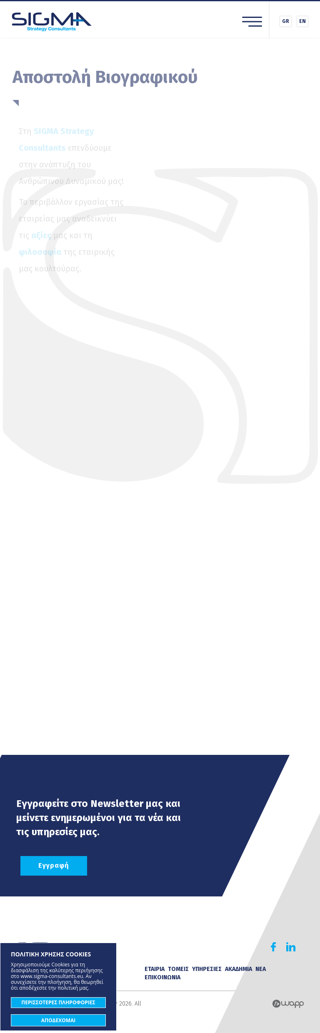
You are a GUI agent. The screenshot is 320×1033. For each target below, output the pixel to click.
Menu (252, 22)
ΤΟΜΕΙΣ (178, 969)
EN (302, 21)
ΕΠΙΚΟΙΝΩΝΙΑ (162, 977)
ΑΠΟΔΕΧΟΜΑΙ (58, 1020)
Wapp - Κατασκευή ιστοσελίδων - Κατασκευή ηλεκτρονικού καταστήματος (288, 1004)
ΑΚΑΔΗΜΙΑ (238, 969)
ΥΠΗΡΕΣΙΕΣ (207, 969)
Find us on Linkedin (290, 946)
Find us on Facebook (273, 946)
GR (285, 21)
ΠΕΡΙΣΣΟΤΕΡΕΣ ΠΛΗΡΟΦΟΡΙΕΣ (58, 1002)
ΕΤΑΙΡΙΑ (155, 969)
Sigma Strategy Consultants (51, 21)
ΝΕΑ (260, 969)
